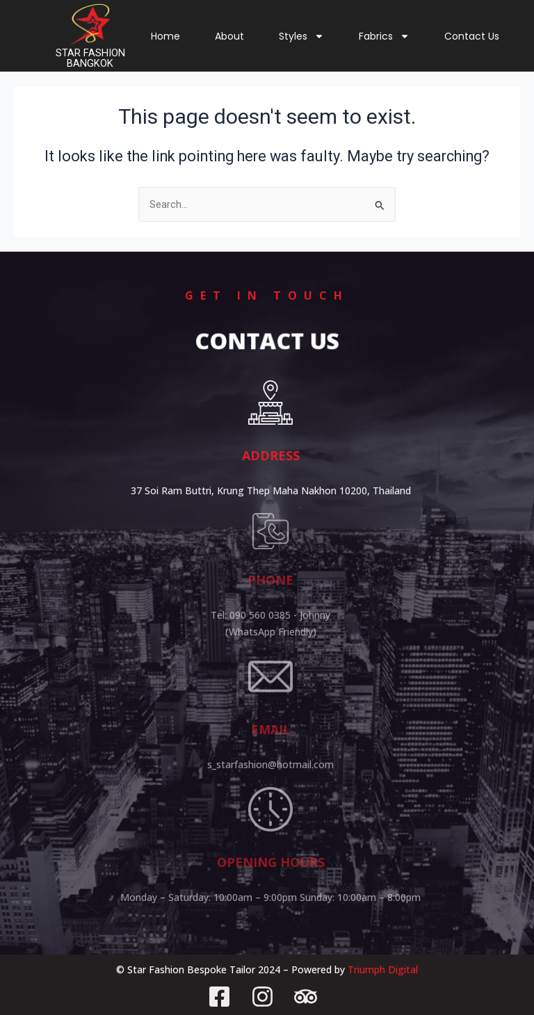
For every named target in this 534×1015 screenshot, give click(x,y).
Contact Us (471, 36)
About (229, 36)
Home (165, 36)
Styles (301, 36)
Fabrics (384, 36)
